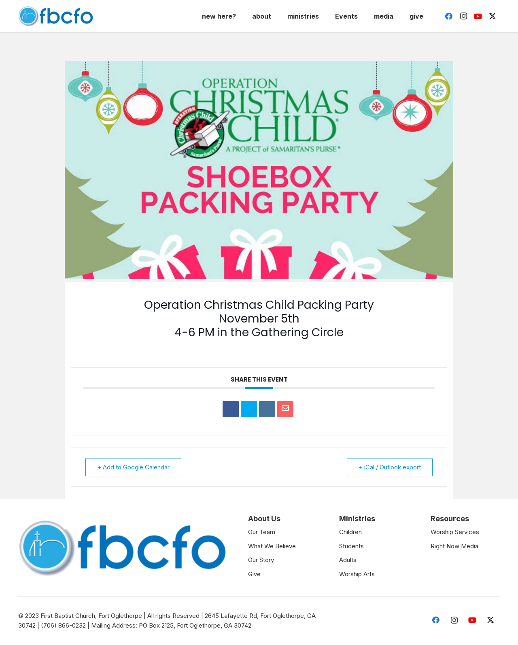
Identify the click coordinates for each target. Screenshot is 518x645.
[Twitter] (492, 16)
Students (351, 546)
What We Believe (272, 546)
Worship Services (455, 532)
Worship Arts (357, 574)
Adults (348, 560)
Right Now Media (454, 546)
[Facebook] (449, 16)
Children (350, 532)
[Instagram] (463, 16)
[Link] (55, 16)
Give (254, 574)
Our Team (261, 532)
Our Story (261, 560)
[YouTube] (478, 16)
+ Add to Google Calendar (133, 467)
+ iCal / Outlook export (390, 467)
